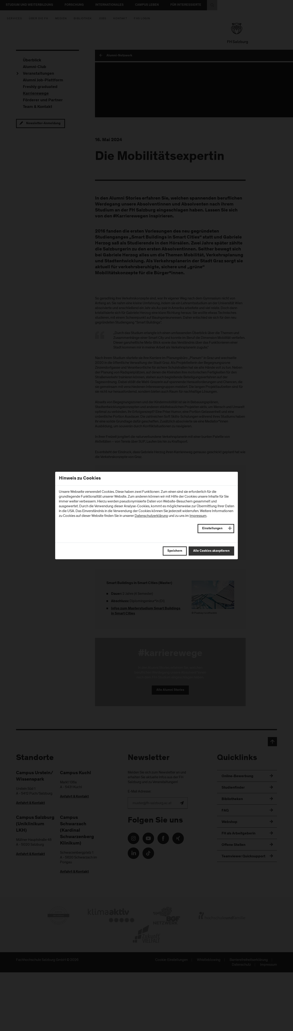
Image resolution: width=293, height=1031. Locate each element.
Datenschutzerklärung (151, 515)
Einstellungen (212, 528)
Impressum (198, 515)
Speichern (174, 551)
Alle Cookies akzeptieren (211, 551)
